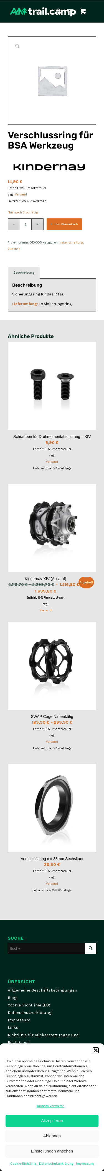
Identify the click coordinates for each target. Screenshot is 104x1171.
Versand (21, 194)
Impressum (85, 1163)
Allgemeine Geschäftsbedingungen (42, 990)
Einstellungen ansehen (52, 1151)
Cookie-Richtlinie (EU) (29, 1005)
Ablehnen (52, 1135)
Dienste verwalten (51, 1106)
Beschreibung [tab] (24, 272)
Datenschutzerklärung (56, 1163)
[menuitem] (56, 11)
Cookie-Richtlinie (23, 1163)
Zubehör (14, 249)
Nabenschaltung (71, 242)
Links (13, 1027)
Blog (12, 997)
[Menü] (70, 11)
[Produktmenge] (26, 224)
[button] (95, 1050)
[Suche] (56, 11)
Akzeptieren (52, 1120)
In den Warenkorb (64, 224)
